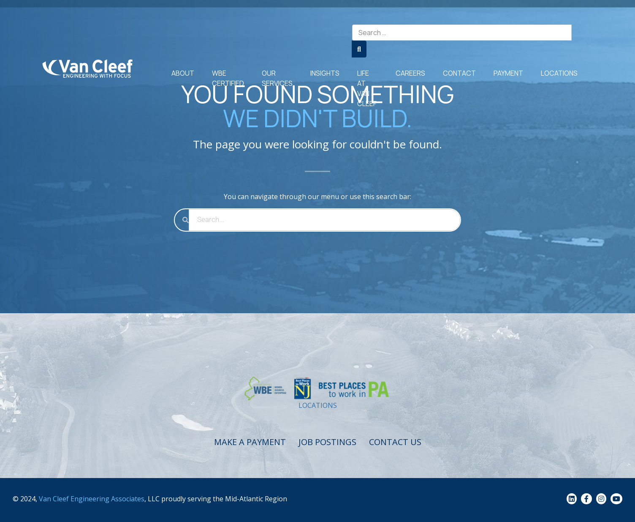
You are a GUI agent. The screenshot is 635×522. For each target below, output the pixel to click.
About (182, 73)
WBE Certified (228, 78)
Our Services (277, 78)
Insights (324, 73)
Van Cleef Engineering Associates (91, 498)
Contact (459, 73)
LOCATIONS (318, 405)
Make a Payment (250, 442)
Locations (559, 73)
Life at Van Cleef (367, 88)
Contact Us (395, 442)
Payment (508, 73)
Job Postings (327, 442)
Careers (410, 73)
